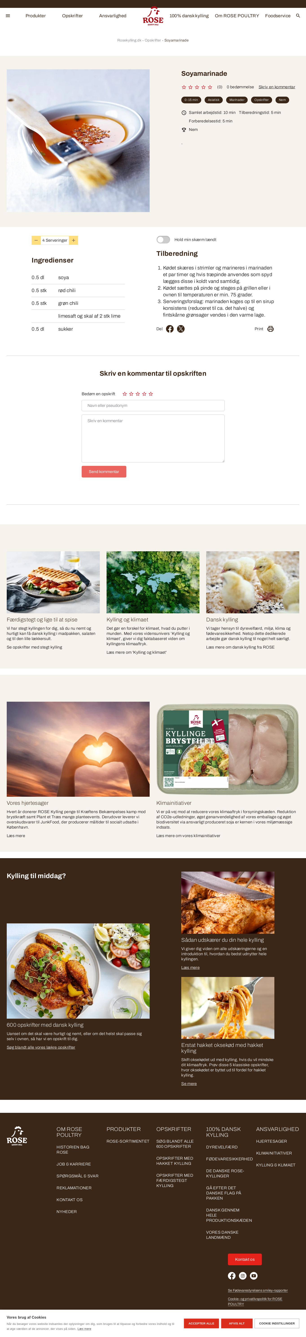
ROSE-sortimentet (128, 1141)
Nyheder (67, 1211)
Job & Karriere (74, 1164)
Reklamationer (74, 1188)
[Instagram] (243, 1276)
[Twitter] (181, 329)
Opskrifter (72, 15)
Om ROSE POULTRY (237, 15)
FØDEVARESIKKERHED (229, 1159)
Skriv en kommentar (277, 87)
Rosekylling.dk (129, 40)
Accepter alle (201, 1323)
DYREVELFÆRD (222, 1147)
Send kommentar (104, 471)
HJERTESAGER (271, 1141)
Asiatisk (213, 100)
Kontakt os (70, 1200)
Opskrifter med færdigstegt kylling (174, 1180)
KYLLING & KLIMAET (276, 1165)
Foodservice (278, 15)
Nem (282, 100)
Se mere (189, 1083)
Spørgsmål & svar (77, 1176)
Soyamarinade (176, 40)
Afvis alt (237, 1323)
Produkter (36, 15)
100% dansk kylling (189, 15)
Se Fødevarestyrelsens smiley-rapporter (258, 1290)
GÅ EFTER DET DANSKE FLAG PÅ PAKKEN (223, 1193)
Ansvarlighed (112, 15)
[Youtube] (254, 1276)
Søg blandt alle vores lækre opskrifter (41, 1047)
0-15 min (191, 100)
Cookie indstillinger (277, 1323)
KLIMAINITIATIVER (274, 1153)
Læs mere (190, 967)
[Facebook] (170, 329)
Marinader (237, 100)
